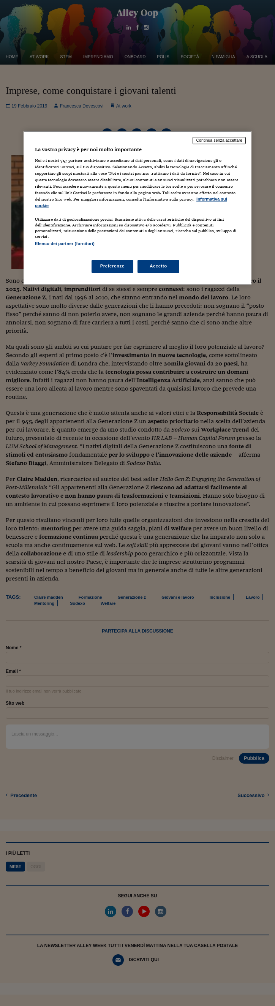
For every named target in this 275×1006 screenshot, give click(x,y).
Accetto (158, 266)
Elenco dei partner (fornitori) (65, 244)
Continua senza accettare (219, 140)
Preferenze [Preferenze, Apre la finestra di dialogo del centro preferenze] (112, 266)
